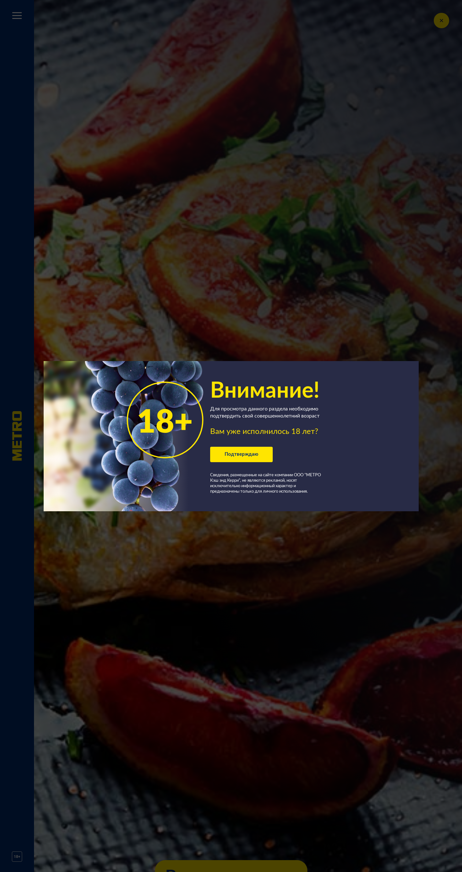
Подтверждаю (241, 454)
